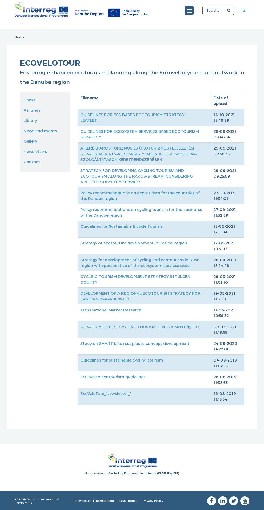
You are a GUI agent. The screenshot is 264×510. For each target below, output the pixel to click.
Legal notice (128, 500)
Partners (32, 110)
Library (30, 120)
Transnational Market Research (111, 309)
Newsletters (35, 151)
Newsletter (83, 500)
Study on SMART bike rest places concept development (134, 343)
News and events (40, 130)
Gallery (30, 141)
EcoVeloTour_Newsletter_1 (106, 393)
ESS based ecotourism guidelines (112, 376)
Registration (105, 500)
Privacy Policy (153, 500)
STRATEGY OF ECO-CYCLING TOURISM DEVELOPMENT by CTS (140, 326)
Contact (32, 161)
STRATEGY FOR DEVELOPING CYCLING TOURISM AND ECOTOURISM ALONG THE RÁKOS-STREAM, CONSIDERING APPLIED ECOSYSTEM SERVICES (136, 176)
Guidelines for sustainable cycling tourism (121, 360)
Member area (246, 10)
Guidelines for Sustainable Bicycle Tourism (122, 226)
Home (19, 37)
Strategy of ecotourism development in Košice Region (133, 243)
